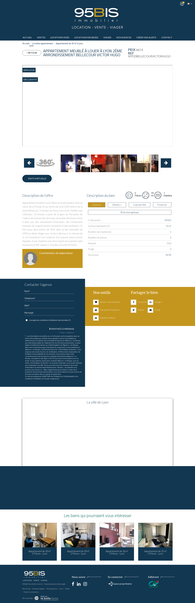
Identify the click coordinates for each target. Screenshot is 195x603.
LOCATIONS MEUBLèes (86, 37)
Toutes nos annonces (31, 592)
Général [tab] (96, 204)
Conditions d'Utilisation (33, 379)
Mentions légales (38, 589)
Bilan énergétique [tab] (130, 212)
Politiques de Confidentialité (63, 376)
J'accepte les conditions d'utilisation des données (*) (50, 320)
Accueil (27, 37)
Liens (61, 589)
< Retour (32, 52)
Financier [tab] (162, 204)
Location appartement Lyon (41, 44)
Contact (166, 37)
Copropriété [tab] (139, 204)
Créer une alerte (146, 37)
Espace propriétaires (120, 583)
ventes (41, 37)
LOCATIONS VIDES (59, 37)
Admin (67, 589)
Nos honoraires (51, 589)
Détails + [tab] (117, 204)
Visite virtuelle (37, 178)
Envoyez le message (61, 328)
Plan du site (26, 589)
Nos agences (123, 37)
